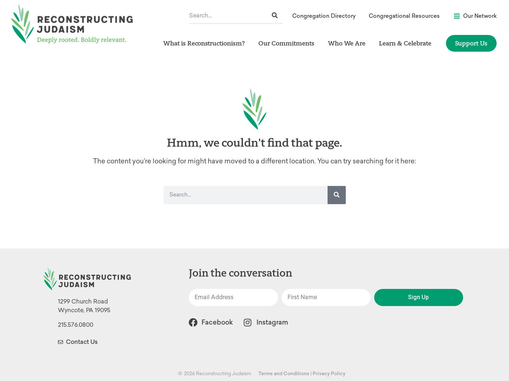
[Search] (275, 15)
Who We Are (348, 43)
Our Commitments (288, 43)
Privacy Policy (329, 373)
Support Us (471, 43)
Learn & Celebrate (407, 43)
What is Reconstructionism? (205, 43)
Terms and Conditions (283, 373)
